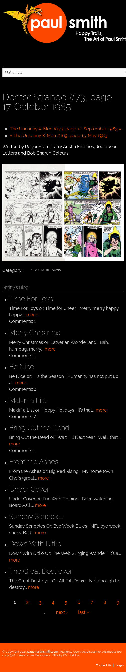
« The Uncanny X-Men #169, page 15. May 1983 (58, 135)
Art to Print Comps (48, 269)
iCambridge (71, 655)
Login (120, 665)
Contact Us (104, 665)
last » (83, 612)
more (31, 314)
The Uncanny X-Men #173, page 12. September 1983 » (65, 128)
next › (62, 612)
